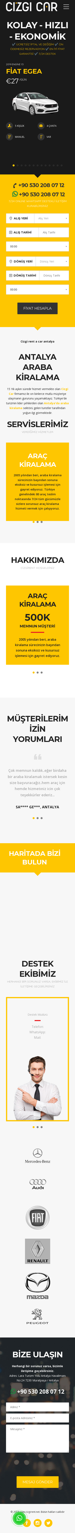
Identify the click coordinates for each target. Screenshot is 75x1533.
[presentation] (36, 1464)
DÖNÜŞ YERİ (23, 261)
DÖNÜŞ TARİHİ (25, 275)
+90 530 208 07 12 (38, 185)
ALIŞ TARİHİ (25, 232)
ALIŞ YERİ (21, 218)
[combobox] (51, 218)
